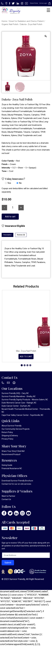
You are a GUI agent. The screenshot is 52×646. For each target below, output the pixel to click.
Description (7, 235)
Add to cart (10, 216)
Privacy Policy (7, 439)
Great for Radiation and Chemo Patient (26, 21)
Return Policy (7, 432)
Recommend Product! (11, 454)
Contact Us (6, 484)
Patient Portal (34, 3)
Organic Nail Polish (10, 24)
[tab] (7, 235)
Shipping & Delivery (10, 435)
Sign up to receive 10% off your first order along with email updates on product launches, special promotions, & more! (26, 546)
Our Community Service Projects (16, 429)
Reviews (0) (21, 235)
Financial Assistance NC (12, 468)
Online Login (43, 3)
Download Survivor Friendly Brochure (17, 481)
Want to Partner (8, 496)
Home (4, 21)
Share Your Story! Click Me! (13, 451)
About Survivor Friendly (12, 426)
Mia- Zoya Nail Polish (26, 351)
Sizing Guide (7, 465)
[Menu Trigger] (48, 10)
